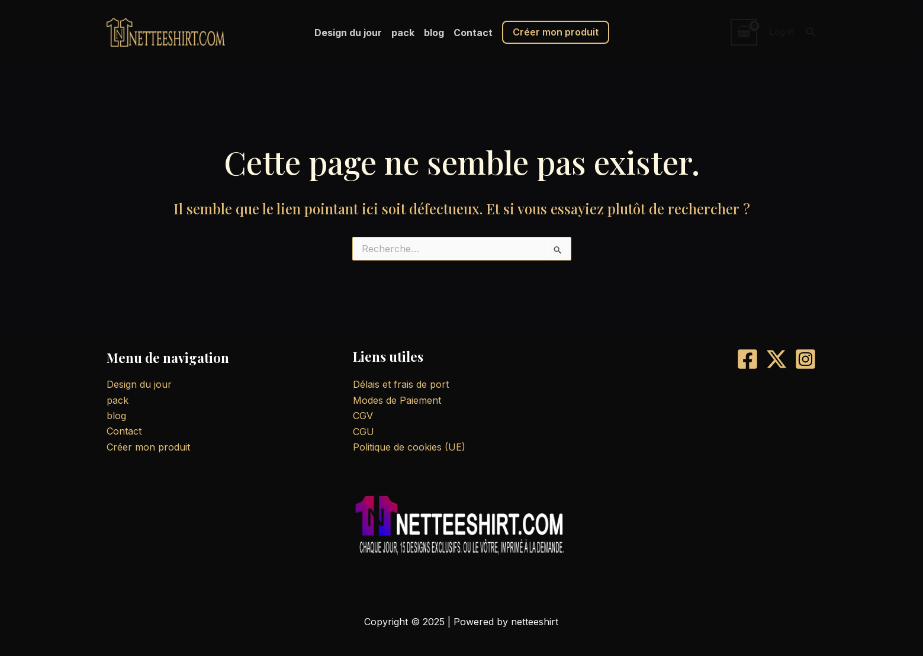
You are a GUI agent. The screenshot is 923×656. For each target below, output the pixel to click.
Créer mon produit (556, 32)
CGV (363, 416)
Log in (781, 31)
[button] (811, 32)
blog (434, 32)
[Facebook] (747, 359)
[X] (776, 359)
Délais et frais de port (401, 384)
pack (402, 32)
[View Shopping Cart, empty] (744, 32)
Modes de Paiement (397, 400)
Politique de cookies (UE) (409, 447)
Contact (473, 32)
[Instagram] (805, 359)
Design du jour (348, 32)
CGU (363, 432)
